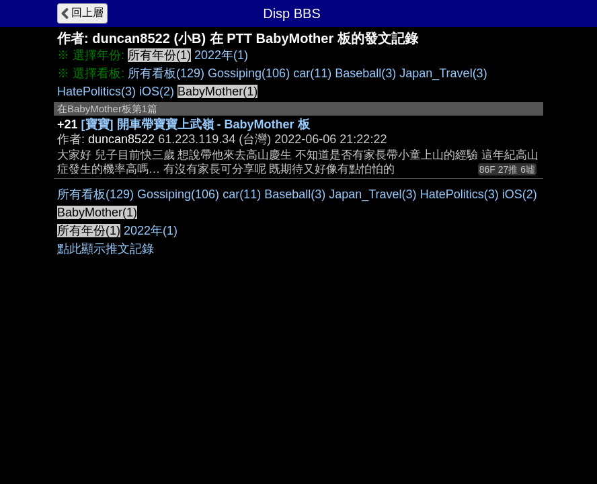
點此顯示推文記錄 (105, 248)
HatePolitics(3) (96, 91)
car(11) (312, 73)
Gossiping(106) (249, 73)
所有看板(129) (166, 73)
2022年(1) (221, 55)
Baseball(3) (365, 73)
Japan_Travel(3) (443, 73)
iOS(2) (156, 91)
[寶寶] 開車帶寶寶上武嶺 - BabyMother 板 (195, 124)
